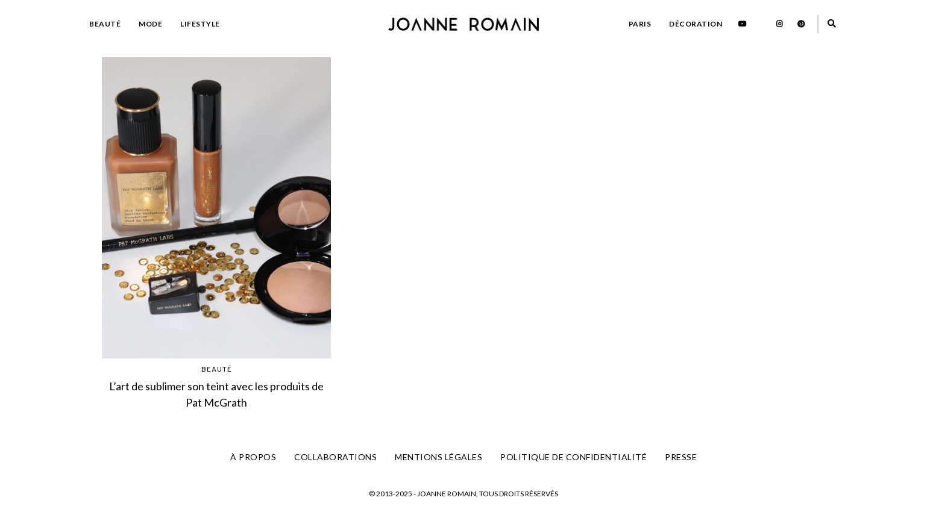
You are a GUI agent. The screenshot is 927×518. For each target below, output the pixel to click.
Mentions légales (438, 457)
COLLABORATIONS (335, 457)
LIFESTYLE (200, 23)
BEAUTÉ (105, 23)
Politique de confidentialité (573, 457)
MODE (150, 23)
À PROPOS (253, 457)
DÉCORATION (695, 23)
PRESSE (681, 457)
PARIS (640, 23)
